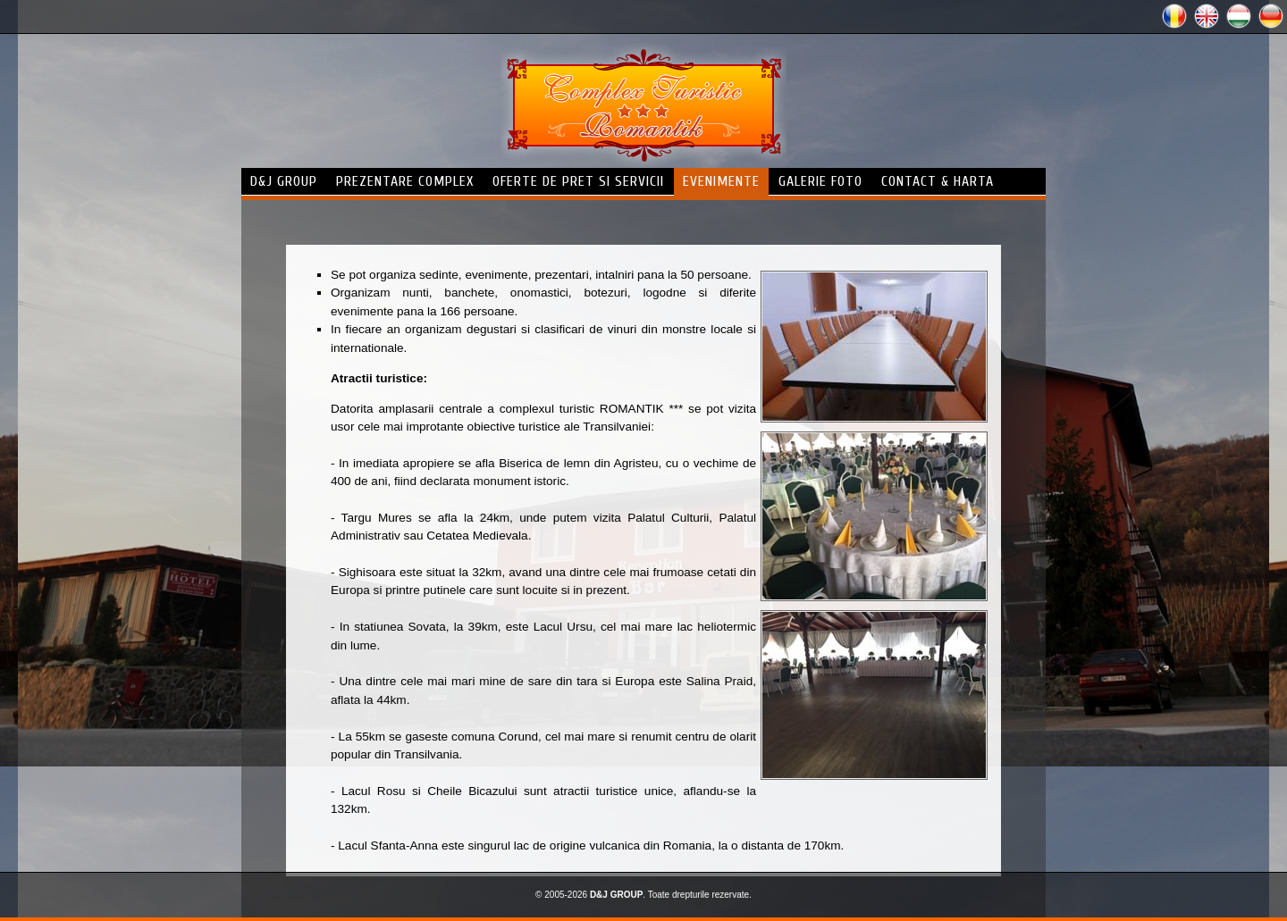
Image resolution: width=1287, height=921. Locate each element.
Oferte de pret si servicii (578, 181)
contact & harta (937, 181)
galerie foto (820, 181)
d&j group (283, 181)
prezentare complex (405, 181)
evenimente (721, 181)
